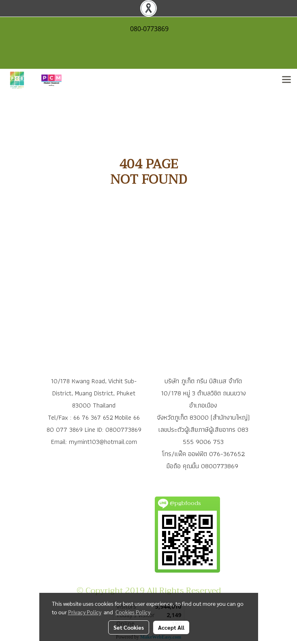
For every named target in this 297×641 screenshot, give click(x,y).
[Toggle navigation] (286, 80)
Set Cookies (128, 627)
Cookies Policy (132, 612)
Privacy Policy (84, 612)
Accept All (171, 627)
